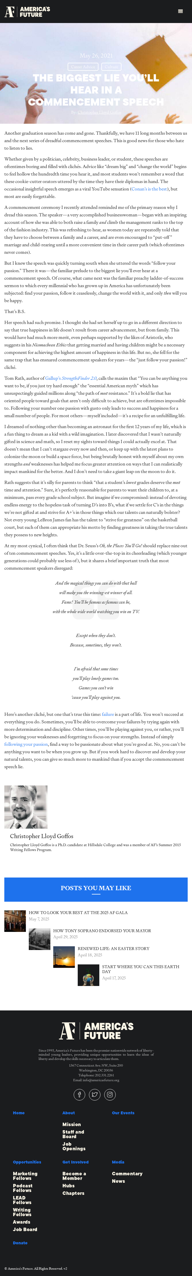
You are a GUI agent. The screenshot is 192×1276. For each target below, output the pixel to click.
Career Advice (83, 67)
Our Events (123, 1113)
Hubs (68, 1186)
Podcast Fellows (23, 1188)
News (118, 1181)
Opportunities (27, 1162)
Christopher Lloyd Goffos (99, 112)
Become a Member (74, 1176)
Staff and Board (73, 1134)
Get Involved (75, 1162)
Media (118, 1162)
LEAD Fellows (22, 1200)
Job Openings (73, 1146)
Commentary (127, 1174)
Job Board (25, 1229)
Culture (111, 67)
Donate (20, 1243)
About (68, 1113)
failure (108, 714)
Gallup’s (70, 378)
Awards (21, 1222)
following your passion (26, 744)
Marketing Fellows (25, 1176)
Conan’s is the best (149, 188)
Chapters (73, 1193)
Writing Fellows (22, 1212)
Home (19, 1113)
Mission (71, 1124)
